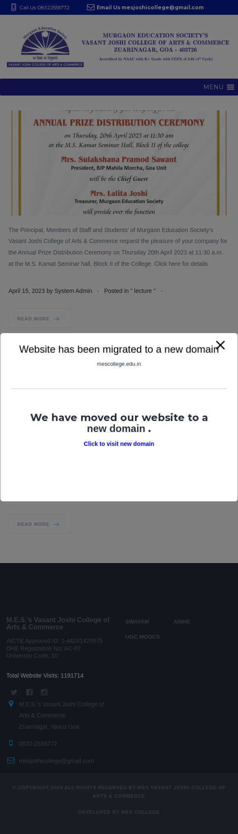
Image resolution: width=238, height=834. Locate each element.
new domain (117, 427)
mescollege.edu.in (119, 365)
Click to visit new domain (119, 443)
